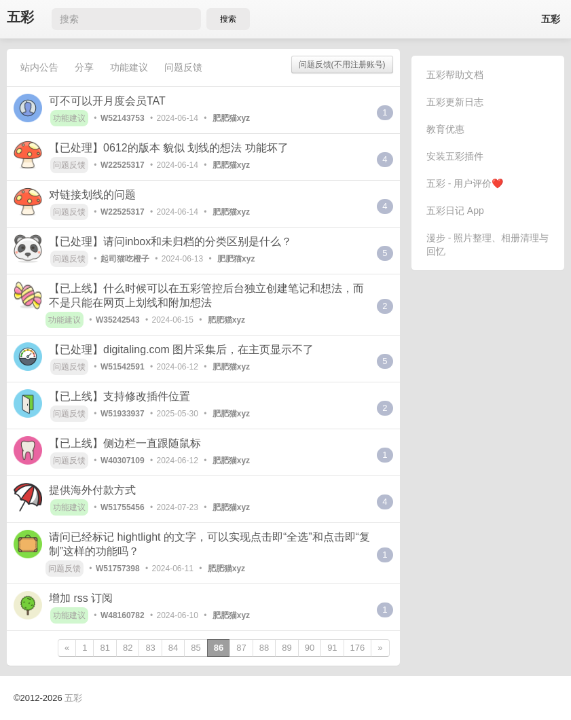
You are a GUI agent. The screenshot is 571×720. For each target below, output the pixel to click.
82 (127, 648)
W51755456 (122, 507)
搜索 (228, 19)
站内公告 (39, 67)
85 (195, 648)
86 (218, 648)
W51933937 (122, 413)
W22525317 (122, 165)
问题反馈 (183, 67)
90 (309, 648)
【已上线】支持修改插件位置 (119, 396)
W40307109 (122, 460)
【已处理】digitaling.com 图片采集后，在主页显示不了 (181, 349)
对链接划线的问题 (92, 194)
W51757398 (118, 568)
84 (173, 648)
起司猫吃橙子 (124, 259)
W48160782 (122, 615)
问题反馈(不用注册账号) (342, 64)
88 (264, 648)
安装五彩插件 (454, 156)
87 (241, 648)
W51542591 (122, 367)
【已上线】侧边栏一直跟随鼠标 (125, 443)
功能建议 (129, 67)
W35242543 (118, 320)
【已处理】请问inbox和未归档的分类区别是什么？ (170, 241)
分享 (84, 67)
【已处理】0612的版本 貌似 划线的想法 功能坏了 (169, 148)
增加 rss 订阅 (81, 598)
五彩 (20, 17)
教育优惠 (445, 129)
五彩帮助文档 (454, 74)
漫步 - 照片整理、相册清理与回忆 (487, 244)
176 (357, 648)
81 (104, 648)
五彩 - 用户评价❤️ (464, 183)
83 (150, 648)
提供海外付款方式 (92, 490)
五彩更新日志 (454, 101)
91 (332, 648)
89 (286, 648)
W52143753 (122, 118)
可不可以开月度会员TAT (107, 101)
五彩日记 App (455, 210)
